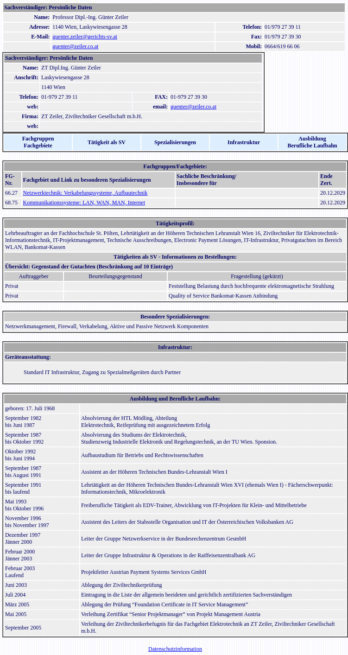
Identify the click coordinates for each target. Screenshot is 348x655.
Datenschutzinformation (175, 649)
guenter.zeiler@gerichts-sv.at (84, 36)
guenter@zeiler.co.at (75, 46)
